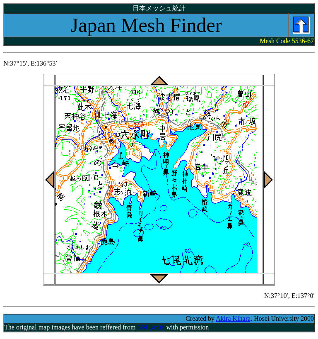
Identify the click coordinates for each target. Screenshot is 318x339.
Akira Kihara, (234, 318)
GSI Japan (151, 327)
